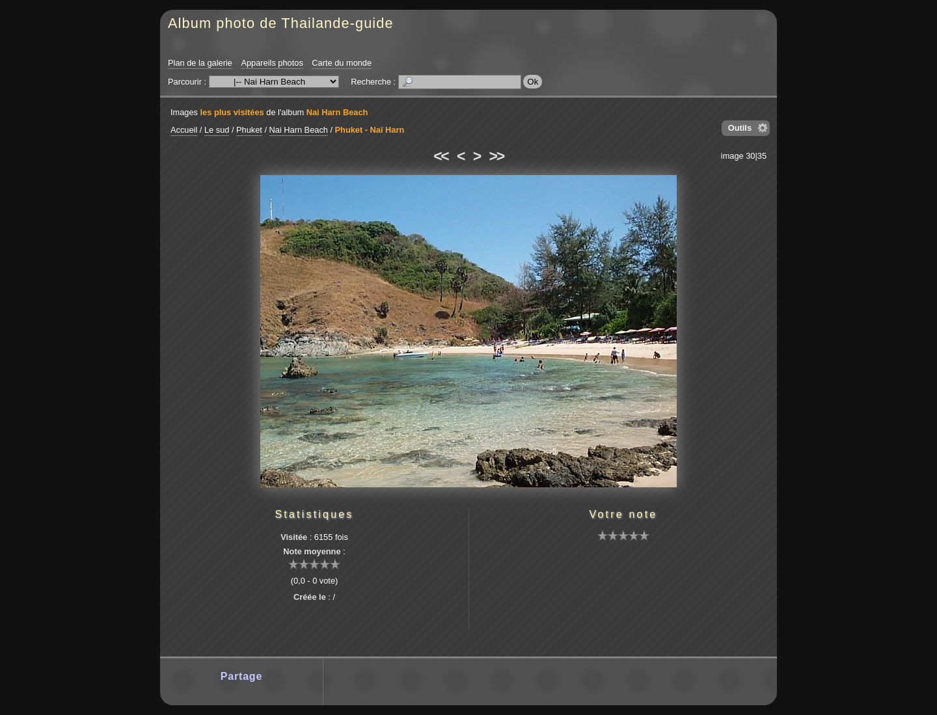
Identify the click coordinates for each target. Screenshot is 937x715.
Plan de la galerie (200, 63)
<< (440, 156)
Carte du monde (342, 63)
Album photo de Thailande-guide (281, 23)
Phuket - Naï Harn (370, 130)
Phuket (249, 130)
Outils (740, 128)
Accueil (183, 130)
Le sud (216, 130)
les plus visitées (232, 112)
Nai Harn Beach (337, 112)
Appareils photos (272, 63)
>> (496, 156)
